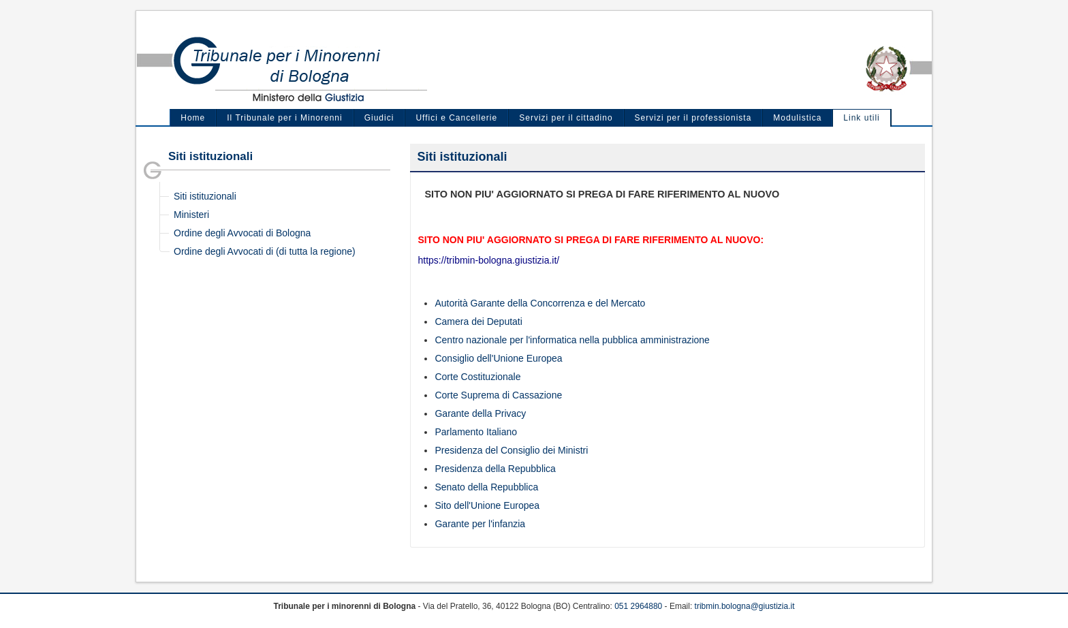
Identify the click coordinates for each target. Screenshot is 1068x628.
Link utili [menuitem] (861, 118)
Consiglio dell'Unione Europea (498, 358)
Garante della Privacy (480, 413)
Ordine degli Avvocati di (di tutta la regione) (265, 251)
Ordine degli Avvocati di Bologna (242, 232)
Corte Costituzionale (477, 376)
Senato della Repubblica (486, 487)
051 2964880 (638, 606)
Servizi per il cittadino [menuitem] (565, 118)
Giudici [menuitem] (379, 118)
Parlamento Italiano (476, 431)
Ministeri (191, 214)
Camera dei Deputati (478, 321)
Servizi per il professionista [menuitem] (693, 118)
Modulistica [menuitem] (797, 118)
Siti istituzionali (205, 196)
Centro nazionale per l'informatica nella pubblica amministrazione (572, 339)
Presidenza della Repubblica (495, 468)
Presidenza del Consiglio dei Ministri (511, 450)
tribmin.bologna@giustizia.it (745, 606)
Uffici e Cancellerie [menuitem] (456, 118)
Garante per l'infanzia (480, 523)
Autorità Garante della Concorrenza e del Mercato (540, 303)
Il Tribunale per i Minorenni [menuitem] (284, 118)
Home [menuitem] (192, 118)
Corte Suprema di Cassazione (498, 395)
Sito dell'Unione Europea (487, 505)
